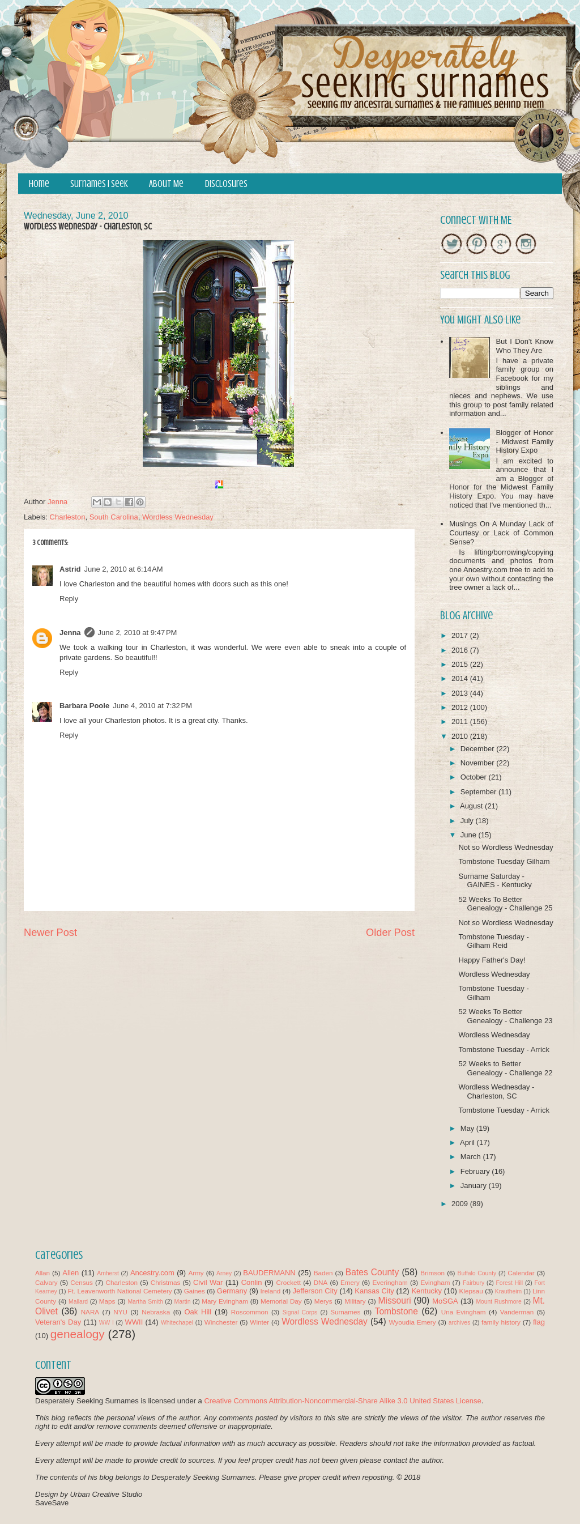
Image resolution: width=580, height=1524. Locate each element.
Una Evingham (463, 1312)
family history (501, 1322)
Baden (323, 1272)
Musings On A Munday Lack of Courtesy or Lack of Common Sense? (501, 533)
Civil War (208, 1282)
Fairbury (473, 1283)
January (474, 1185)
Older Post (390, 932)
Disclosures (226, 183)
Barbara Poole (84, 705)
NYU (120, 1312)
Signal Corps (300, 1312)
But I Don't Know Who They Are (524, 346)
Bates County (372, 1272)
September (479, 791)
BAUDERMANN (269, 1272)
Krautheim (508, 1291)
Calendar (521, 1272)
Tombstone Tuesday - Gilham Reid (493, 941)
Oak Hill (197, 1312)
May (468, 1128)
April (468, 1142)
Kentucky (426, 1291)
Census (81, 1282)
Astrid (70, 569)
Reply (68, 598)
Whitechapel (177, 1322)
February (476, 1171)
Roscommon (249, 1312)
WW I (106, 1322)
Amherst (108, 1273)
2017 (460, 635)
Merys (323, 1301)
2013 (460, 693)
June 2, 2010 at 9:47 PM (137, 632)
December (478, 748)
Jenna (70, 632)
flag (539, 1322)
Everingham (389, 1282)
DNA (321, 1282)
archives (460, 1322)
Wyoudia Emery (412, 1322)
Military (355, 1301)
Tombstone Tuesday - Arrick (503, 1049)
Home (39, 183)
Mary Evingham (225, 1301)
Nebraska (156, 1312)
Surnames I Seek (99, 183)
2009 (460, 1203)
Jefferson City (314, 1291)
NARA (90, 1312)
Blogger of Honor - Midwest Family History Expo (524, 441)
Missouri (394, 1300)
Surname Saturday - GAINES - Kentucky (494, 880)
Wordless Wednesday (178, 517)
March (471, 1156)
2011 (460, 721)
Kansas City (374, 1291)
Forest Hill (509, 1283)
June (469, 835)
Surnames (345, 1312)
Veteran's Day (58, 1322)
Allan (42, 1272)
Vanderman (517, 1312)
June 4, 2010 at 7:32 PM (152, 705)
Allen (70, 1272)
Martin (182, 1302)
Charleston (68, 517)
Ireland (271, 1291)
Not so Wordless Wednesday (505, 847)
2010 (460, 736)
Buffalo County (476, 1273)
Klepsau (471, 1291)
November (478, 763)
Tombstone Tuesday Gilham (503, 861)
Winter (259, 1322)
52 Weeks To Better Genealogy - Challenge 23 (505, 1016)
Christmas (166, 1282)
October (474, 777)
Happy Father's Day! (491, 960)
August (472, 806)
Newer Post (50, 932)
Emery (350, 1282)
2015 (460, 664)
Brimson (432, 1272)
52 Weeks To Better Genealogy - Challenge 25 (505, 904)
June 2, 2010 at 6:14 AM (123, 569)
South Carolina (113, 517)
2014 (460, 678)
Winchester (220, 1322)
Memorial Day (281, 1301)
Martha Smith (145, 1302)
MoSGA (445, 1301)
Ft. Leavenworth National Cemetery (119, 1291)
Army (195, 1272)
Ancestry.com (152, 1272)
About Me (166, 183)
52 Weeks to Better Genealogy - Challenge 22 (505, 1068)
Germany (232, 1291)
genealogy (77, 1333)
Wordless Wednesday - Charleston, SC (496, 1091)
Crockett (288, 1282)
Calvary (46, 1282)
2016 (460, 650)
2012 (460, 707)
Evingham (435, 1282)
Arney (224, 1273)
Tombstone (396, 1311)
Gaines (194, 1291)
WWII (134, 1322)
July (468, 820)
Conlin (251, 1282)
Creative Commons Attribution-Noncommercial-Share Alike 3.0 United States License (342, 1401)
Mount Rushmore (498, 1302)
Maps (107, 1301)
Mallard (78, 1302)
